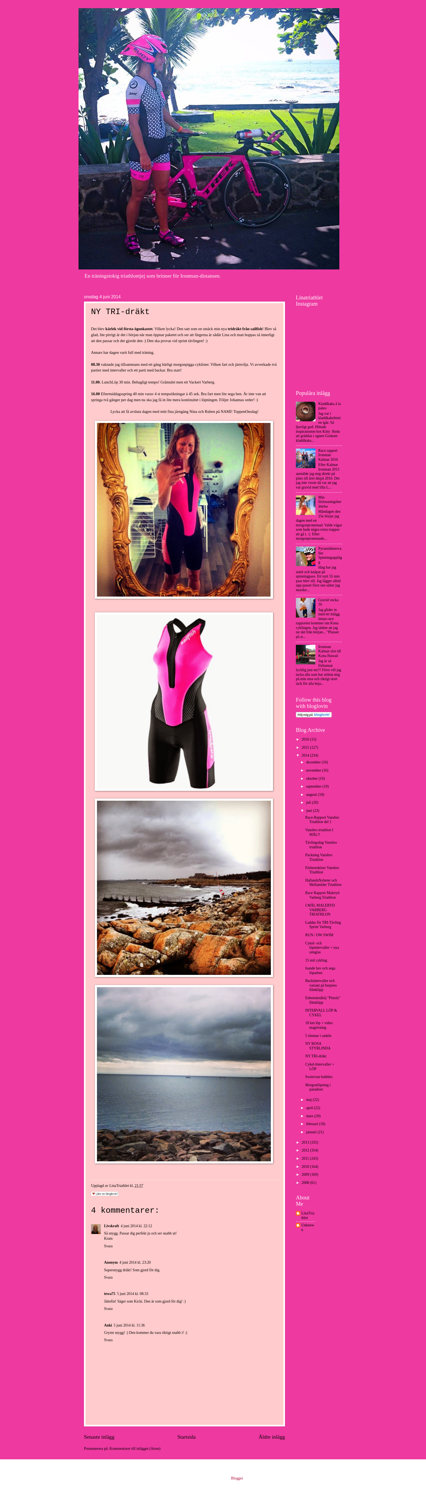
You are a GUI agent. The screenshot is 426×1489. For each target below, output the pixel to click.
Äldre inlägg (272, 1437)
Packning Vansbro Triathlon (318, 857)
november (314, 770)
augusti (312, 795)
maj (309, 1100)
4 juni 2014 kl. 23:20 (135, 1262)
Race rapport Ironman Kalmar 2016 (328, 455)
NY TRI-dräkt (315, 1056)
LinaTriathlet (307, 1215)
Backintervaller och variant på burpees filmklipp (321, 985)
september (314, 786)
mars (310, 1116)
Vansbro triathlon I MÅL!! (319, 832)
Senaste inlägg (99, 1437)
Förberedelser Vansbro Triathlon (322, 870)
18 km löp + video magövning (319, 1025)
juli (309, 802)
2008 (306, 1183)
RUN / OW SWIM (319, 935)
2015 (306, 747)
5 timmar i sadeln (318, 1036)
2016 (306, 739)
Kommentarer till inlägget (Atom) (134, 1449)
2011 (306, 1158)
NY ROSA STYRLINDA (317, 1046)
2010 (306, 1167)
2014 (306, 755)
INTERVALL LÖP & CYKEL (321, 1012)
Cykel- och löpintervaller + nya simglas (322, 947)
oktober (312, 778)
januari (312, 1132)
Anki (108, 1325)
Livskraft (111, 1226)
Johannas (237, 400)
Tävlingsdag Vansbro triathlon (321, 844)
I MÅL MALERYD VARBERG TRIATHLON (320, 909)
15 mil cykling (316, 960)
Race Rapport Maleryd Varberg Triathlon (322, 895)
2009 (306, 1174)
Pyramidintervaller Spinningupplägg (330, 555)
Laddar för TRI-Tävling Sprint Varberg (323, 924)
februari (312, 1124)
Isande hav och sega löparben (320, 970)
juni (309, 811)
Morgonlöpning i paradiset (318, 1087)
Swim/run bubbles (319, 1077)
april (310, 1108)
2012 (306, 1150)
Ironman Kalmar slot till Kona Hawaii (329, 651)
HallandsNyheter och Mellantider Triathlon (323, 882)
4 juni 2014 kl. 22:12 (136, 1226)
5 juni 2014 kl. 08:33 (132, 1294)
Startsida (186, 1437)
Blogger (237, 1478)
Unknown (307, 1227)
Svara (108, 1246)
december (314, 762)
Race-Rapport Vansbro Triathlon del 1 (322, 819)
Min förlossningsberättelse (330, 501)
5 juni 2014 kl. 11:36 (129, 1325)
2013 (306, 1142)
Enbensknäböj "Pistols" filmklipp (322, 1000)
